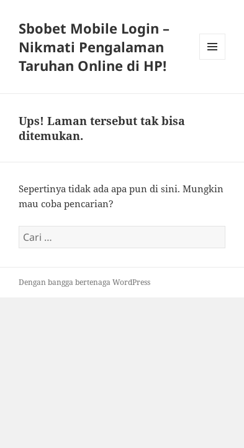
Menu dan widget (212, 59)
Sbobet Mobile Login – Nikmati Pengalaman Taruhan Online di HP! (94, 47)
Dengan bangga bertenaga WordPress (84, 282)
